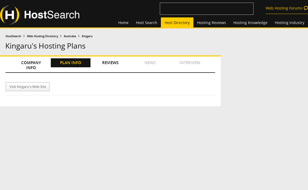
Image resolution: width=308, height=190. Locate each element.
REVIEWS (110, 62)
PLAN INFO (70, 62)
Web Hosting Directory (42, 36)
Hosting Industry (289, 22)
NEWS (150, 62)
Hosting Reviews (211, 22)
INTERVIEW (189, 62)
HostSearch (13, 36)
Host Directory (177, 22)
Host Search (146, 22)
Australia (70, 36)
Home (123, 22)
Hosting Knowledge (250, 22)
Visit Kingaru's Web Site (28, 86)
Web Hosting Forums (284, 8)
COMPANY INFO (31, 65)
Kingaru (87, 36)
